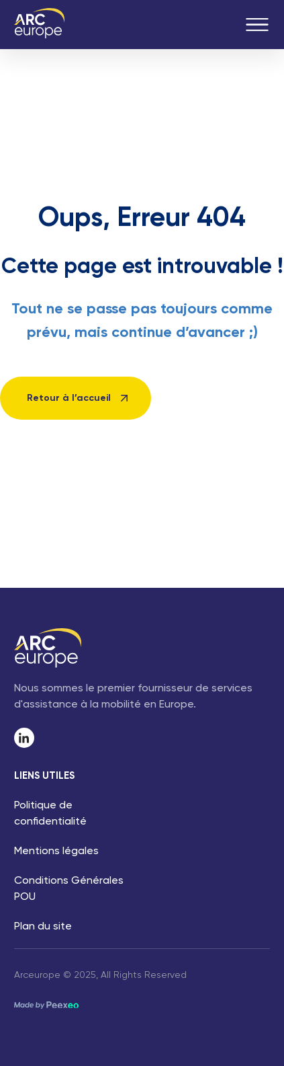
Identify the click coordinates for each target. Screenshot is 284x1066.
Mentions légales (56, 851)
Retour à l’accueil (69, 398)
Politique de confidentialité (50, 813)
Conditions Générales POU (69, 889)
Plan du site (43, 926)
